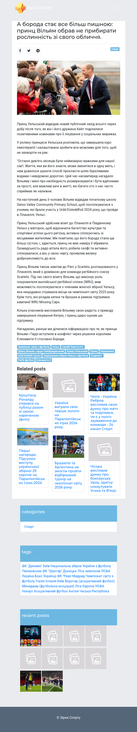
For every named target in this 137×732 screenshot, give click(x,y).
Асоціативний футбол (51, 591)
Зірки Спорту (33, 8)
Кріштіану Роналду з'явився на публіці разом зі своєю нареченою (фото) (31, 407)
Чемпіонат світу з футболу (34, 346)
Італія (40, 581)
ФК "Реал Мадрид (71, 576)
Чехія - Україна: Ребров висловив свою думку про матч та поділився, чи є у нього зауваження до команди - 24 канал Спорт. (104, 413)
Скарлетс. (97, 355)
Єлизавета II (43, 360)
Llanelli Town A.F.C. (73, 346)
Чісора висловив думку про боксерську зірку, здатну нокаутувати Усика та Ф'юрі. (103, 478)
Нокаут (27, 591)
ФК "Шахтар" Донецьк (59, 571)
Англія (74, 591)
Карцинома (107, 351)
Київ (60, 581)
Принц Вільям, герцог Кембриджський (41, 351)
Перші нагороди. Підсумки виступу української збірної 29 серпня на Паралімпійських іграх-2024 (32, 467)
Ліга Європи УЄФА (89, 586)
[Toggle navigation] (116, 8)
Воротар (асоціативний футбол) (90, 581)
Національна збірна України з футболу (81, 566)
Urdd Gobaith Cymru (29, 355)
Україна (28, 576)
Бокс (38, 576)
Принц (94, 351)
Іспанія (50, 581)
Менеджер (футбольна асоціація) (48, 586)
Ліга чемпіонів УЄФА (94, 571)
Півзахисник (32, 571)
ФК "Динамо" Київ (36, 566)
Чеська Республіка (94, 591)
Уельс (55, 346)
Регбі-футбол (26, 360)
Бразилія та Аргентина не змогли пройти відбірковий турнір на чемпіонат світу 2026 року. (68, 475)
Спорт (29, 527)
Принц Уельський (77, 351)
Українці (49, 576)
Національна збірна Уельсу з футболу (65, 355)
